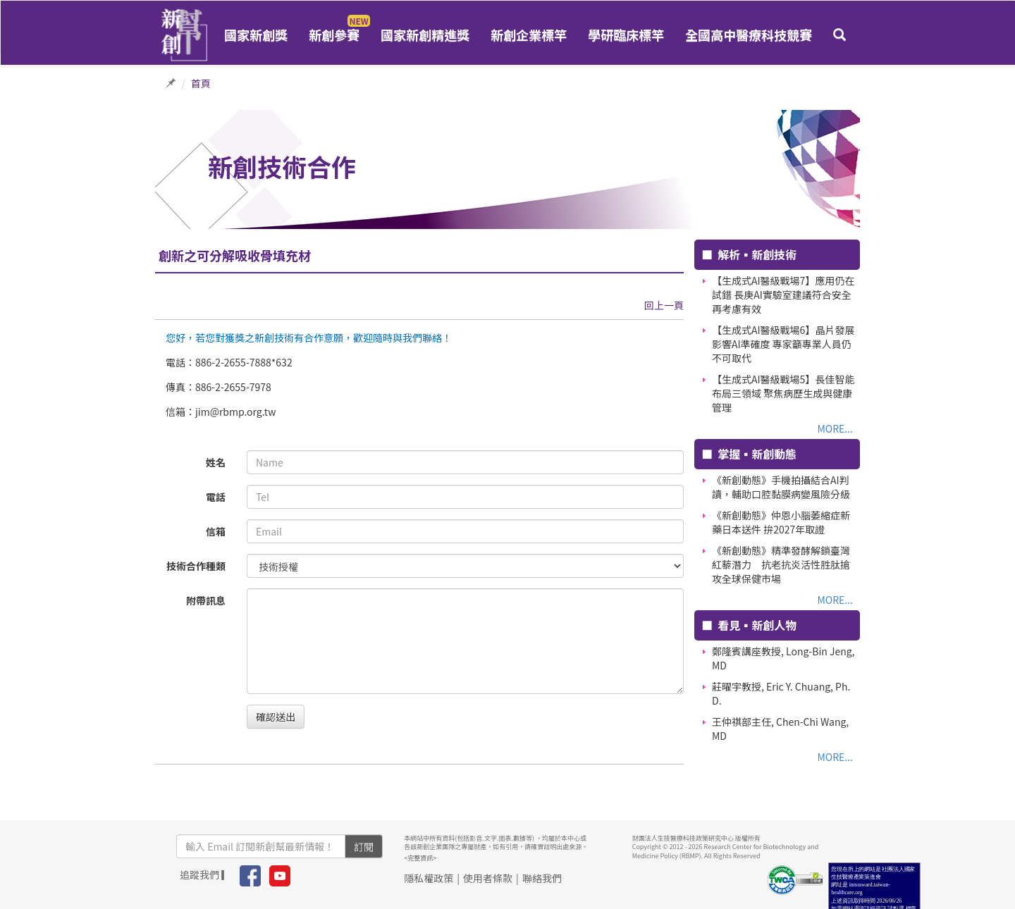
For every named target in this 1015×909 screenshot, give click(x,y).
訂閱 (364, 846)
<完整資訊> (420, 857)
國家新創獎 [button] (256, 34)
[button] (839, 34)
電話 (216, 497)
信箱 (216, 531)
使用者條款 (487, 878)
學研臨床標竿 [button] (626, 34)
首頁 (201, 83)
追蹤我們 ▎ (205, 874)
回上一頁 (664, 305)
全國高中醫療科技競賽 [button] (748, 34)
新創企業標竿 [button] (529, 34)
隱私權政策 (428, 878)
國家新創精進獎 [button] (425, 34)
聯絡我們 (542, 878)
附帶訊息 (206, 600)
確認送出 (275, 717)
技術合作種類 (196, 566)
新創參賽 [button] (334, 34)
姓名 (216, 462)
